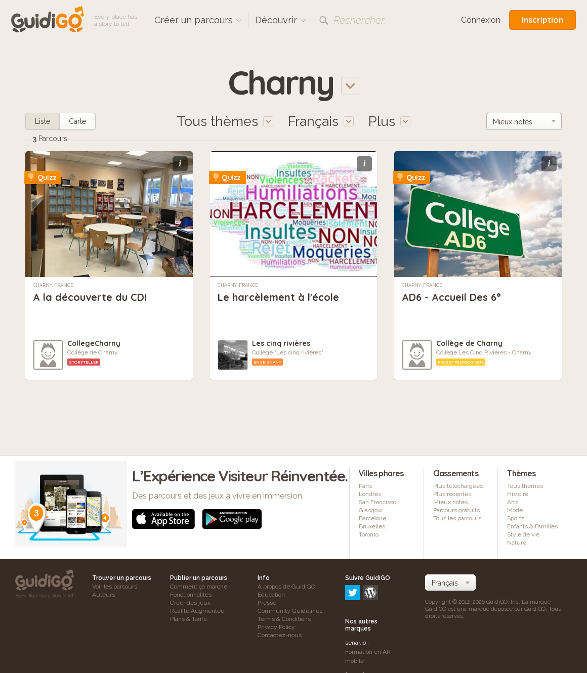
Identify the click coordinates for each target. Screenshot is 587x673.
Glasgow (371, 510)
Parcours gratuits (456, 510)
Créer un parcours (198, 20)
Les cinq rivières (281, 343)
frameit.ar (358, 631)
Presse (267, 602)
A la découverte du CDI (90, 297)
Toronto (369, 534)
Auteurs (103, 594)
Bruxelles (372, 526)
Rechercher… (360, 20)
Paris (365, 485)
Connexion (480, 20)
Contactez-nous (280, 635)
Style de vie (523, 534)
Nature (516, 542)
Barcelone (372, 518)
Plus (389, 121)
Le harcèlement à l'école (278, 297)
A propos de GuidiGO (286, 586)
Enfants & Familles (532, 526)
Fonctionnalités (191, 594)
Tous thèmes (525, 485)
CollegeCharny (93, 343)
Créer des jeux (190, 602)
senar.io (355, 599)
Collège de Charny (469, 343)
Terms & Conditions (284, 618)
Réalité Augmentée (197, 610)
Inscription (542, 20)
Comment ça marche (198, 586)
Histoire (517, 494)
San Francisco (377, 502)
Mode (515, 510)
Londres (370, 494)
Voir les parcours (114, 586)
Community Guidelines (290, 610)
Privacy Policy (276, 627)
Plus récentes (452, 494)
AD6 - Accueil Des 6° (451, 297)
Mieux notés (450, 502)
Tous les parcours (457, 518)
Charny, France (53, 285)
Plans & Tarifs (188, 618)
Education (271, 594)
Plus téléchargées (458, 485)
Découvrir (281, 20)
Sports (515, 518)
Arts (512, 502)
